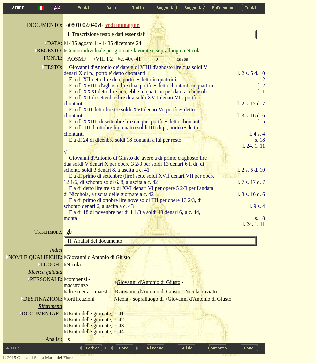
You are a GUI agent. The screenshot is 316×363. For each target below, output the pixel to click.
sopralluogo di (149, 299)
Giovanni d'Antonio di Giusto (148, 282)
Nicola (122, 299)
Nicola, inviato (201, 291)
